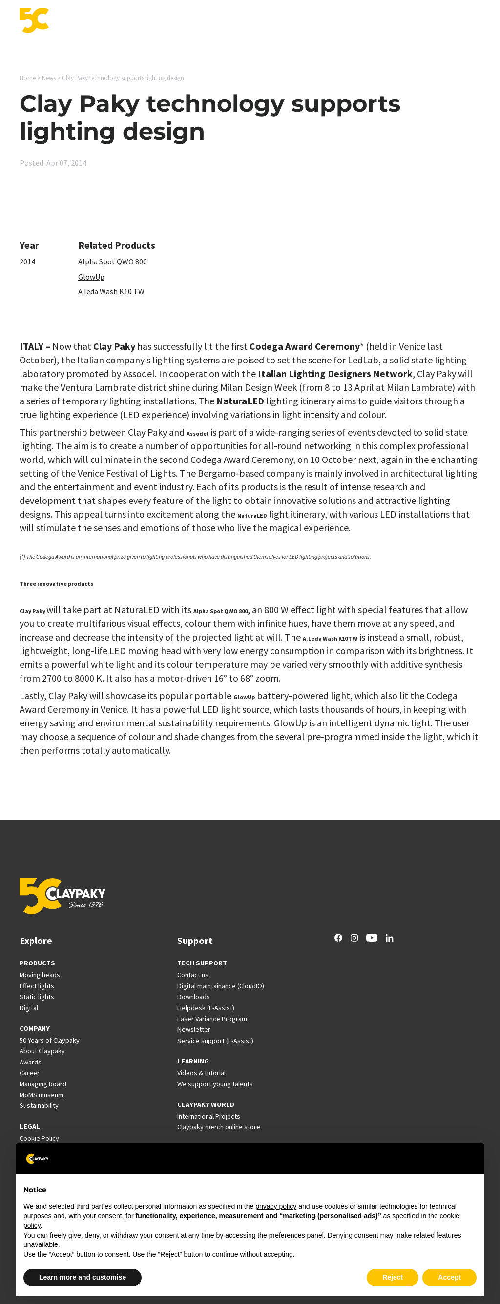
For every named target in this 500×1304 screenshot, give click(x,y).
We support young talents (215, 1084)
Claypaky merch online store (218, 1127)
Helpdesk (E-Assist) (205, 1007)
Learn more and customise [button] (82, 1277)
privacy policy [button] (275, 1206)
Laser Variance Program (212, 1018)
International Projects (287, 21)
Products (95, 21)
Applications (143, 21)
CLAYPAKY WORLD (205, 1104)
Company (429, 21)
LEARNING (193, 1061)
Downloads (193, 996)
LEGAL (30, 1126)
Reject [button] (392, 1277)
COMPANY (35, 1028)
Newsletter (193, 1029)
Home (28, 78)
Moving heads (40, 974)
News (359, 21)
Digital (29, 1007)
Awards (31, 1062)
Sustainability (39, 1105)
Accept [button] (449, 1277)
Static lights (37, 996)
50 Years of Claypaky (50, 1040)
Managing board (43, 1084)
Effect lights (37, 986)
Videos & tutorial (201, 1072)
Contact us (192, 974)
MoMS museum (41, 1094)
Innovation (194, 21)
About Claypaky (42, 1050)
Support (238, 21)
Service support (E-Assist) (215, 1040)
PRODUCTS (37, 963)
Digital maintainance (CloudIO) (220, 986)
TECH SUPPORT (202, 963)
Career (391, 21)
